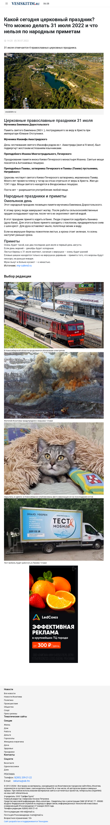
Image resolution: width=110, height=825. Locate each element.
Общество (9, 707)
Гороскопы (9, 738)
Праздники (9, 752)
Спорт (7, 710)
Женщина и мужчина (14, 742)
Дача (6, 745)
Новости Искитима (13, 697)
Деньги (7, 735)
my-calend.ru (24, 265)
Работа (7, 731)
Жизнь (7, 725)
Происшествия (11, 703)
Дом (6, 728)
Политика (8, 700)
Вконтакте (9, 763)
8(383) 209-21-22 (23, 777)
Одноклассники (11, 766)
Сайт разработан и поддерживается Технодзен (26, 821)
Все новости (9, 693)
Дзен (6, 770)
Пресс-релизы (10, 713)
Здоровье (8, 748)
